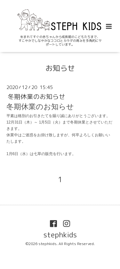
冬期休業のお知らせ (36, 96)
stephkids (60, 235)
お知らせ (60, 68)
